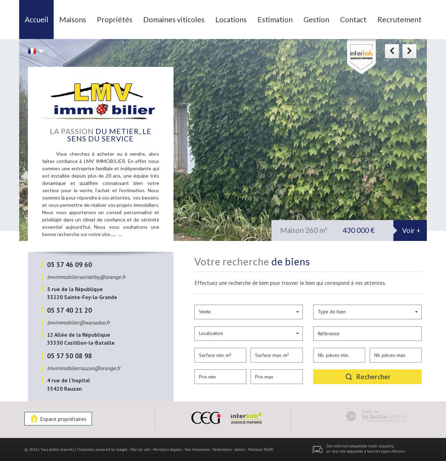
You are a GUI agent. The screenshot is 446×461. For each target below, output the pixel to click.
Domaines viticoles (174, 19)
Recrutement (399, 19)
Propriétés (114, 19)
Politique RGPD (261, 449)
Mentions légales (167, 449)
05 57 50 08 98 (69, 355)
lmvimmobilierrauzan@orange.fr (83, 368)
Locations (231, 19)
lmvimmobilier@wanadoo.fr (78, 322)
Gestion (316, 19)
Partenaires (222, 449)
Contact (353, 19)
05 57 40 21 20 (69, 310)
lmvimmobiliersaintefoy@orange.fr (86, 276)
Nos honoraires (197, 449)
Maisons (72, 19)
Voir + (411, 230)
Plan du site (140, 449)
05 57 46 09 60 (69, 264)
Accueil (36, 19)
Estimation (275, 19)
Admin (239, 449)
